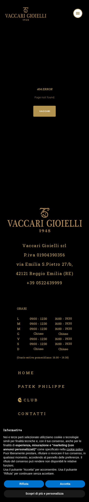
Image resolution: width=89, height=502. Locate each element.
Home (26, 372)
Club (31, 399)
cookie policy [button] (74, 449)
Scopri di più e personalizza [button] (44, 493)
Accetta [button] (65, 483)
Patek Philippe (41, 386)
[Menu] (83, 14)
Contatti (32, 413)
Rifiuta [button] (23, 483)
